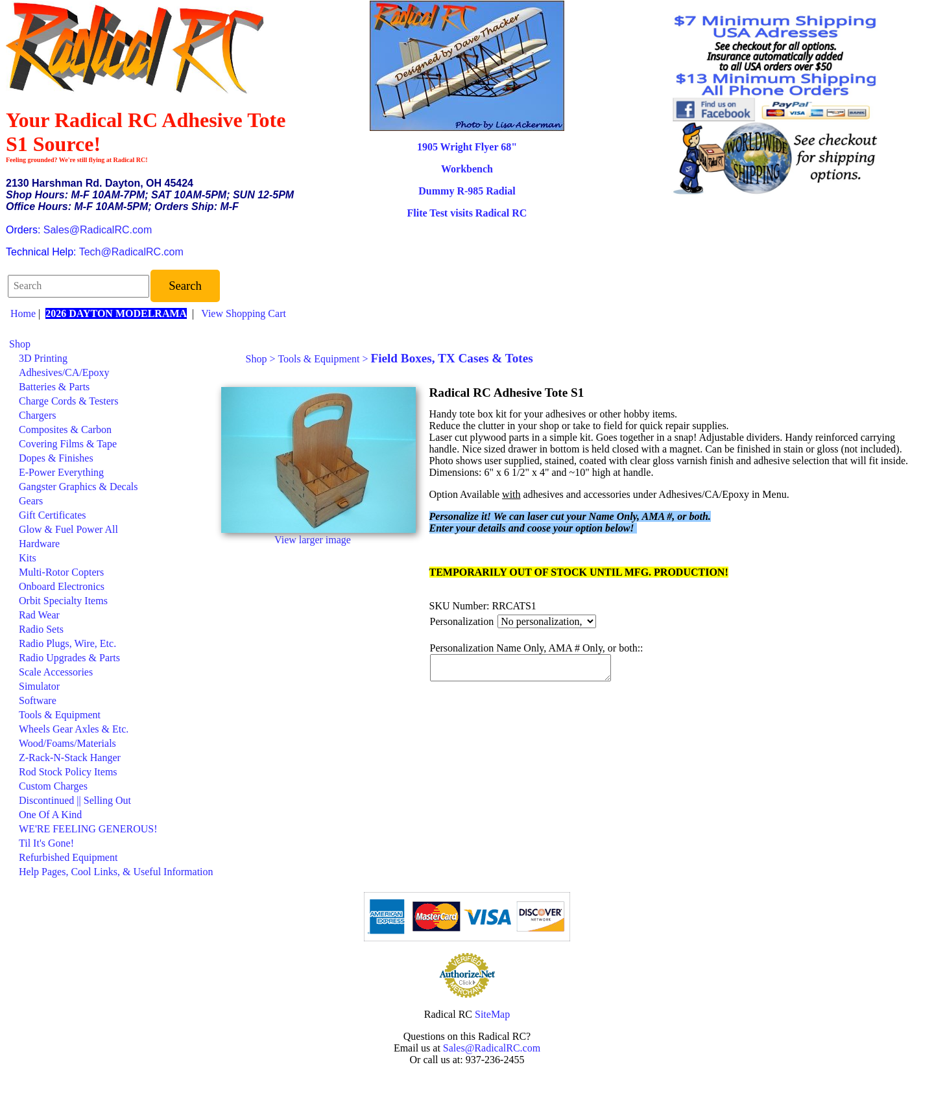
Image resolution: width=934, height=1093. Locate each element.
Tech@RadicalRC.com (131, 251)
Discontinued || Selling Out (75, 800)
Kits (27, 557)
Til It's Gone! (46, 843)
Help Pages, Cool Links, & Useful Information (116, 871)
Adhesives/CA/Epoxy (64, 372)
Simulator (39, 686)
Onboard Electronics (61, 586)
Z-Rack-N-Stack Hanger (70, 757)
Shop (19, 343)
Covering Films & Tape (68, 443)
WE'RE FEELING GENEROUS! (88, 828)
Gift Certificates (52, 515)
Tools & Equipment (60, 714)
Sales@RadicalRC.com (97, 229)
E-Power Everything (61, 472)
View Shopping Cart (243, 313)
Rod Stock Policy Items (68, 771)
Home (23, 313)
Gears (31, 500)
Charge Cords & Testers (68, 400)
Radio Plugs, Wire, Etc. (67, 643)
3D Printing (43, 358)
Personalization (462, 621)
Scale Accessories (56, 671)
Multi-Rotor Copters (61, 572)
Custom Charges (53, 786)
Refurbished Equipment (68, 857)
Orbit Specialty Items (63, 600)
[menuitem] (111, 344)
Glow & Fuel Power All (68, 529)
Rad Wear (39, 614)
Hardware (39, 543)
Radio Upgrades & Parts (69, 657)
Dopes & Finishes (56, 458)
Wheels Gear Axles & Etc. (73, 729)
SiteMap (492, 1014)
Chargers (37, 415)
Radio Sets (41, 629)
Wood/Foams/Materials (67, 743)
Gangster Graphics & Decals (78, 486)
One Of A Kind (50, 814)
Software (37, 700)
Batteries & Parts (54, 386)
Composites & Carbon (65, 429)
